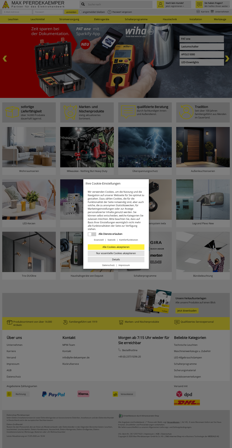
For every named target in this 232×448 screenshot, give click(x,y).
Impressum (124, 265)
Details (116, 259)
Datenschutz (108, 265)
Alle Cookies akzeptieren (116, 247)
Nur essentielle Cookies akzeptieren (116, 253)
